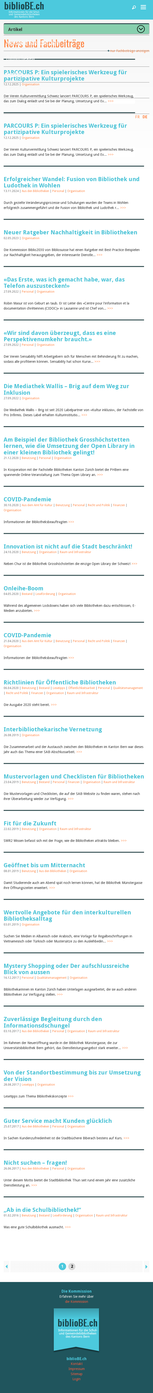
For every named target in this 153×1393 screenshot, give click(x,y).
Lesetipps (59, 688)
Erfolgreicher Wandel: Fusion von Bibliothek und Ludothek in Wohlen (72, 182)
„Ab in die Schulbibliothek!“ (42, 1210)
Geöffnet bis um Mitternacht (44, 865)
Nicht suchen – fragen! (35, 1162)
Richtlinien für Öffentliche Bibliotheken (60, 682)
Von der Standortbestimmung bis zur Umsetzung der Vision (72, 1075)
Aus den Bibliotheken (36, 191)
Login (76, 1379)
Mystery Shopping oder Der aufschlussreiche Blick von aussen (66, 969)
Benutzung (29, 458)
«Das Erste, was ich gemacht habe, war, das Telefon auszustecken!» (64, 282)
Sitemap (77, 1374)
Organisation (30, 138)
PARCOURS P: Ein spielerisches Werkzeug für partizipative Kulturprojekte (65, 128)
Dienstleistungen (25, 89)
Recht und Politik (99, 505)
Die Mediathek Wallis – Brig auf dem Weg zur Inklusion (66, 389)
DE (145, 116)
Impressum (77, 1369)
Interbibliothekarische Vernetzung (53, 729)
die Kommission (76, 1302)
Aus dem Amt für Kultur (37, 505)
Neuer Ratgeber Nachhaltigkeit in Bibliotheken (70, 232)
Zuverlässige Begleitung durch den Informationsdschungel (53, 1022)
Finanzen (119, 505)
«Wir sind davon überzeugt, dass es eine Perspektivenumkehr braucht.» (60, 336)
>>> (111, 154)
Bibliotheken (20, 58)
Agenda (14, 73)
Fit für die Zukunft (30, 823)
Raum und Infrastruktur (75, 552)
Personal (58, 191)
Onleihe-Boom (23, 588)
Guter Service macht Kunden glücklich (58, 1121)
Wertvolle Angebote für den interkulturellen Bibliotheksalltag (67, 915)
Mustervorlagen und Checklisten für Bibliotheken (74, 776)
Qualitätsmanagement (128, 688)
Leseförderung (46, 594)
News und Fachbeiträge (32, 42)
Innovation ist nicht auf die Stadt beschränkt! (68, 546)
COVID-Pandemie (27, 499)
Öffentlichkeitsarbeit (82, 688)
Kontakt (77, 1364)
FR (137, 116)
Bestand (27, 594)
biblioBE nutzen (23, 105)
